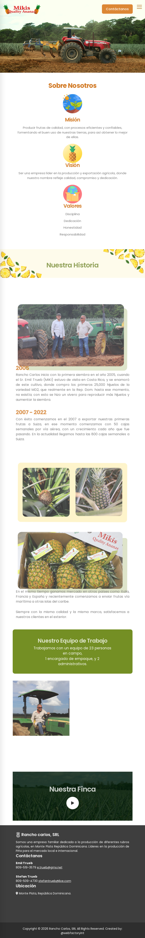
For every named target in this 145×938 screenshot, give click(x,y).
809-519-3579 (26, 867)
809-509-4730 (27, 881)
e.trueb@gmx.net (49, 867)
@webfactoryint (72, 933)
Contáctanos (117, 9)
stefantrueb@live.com (54, 881)
